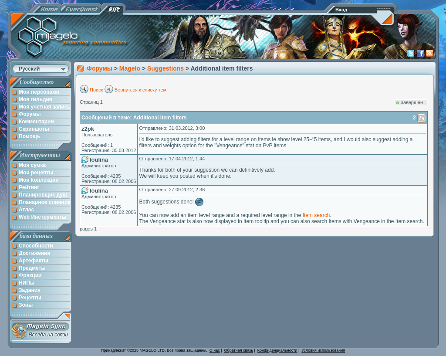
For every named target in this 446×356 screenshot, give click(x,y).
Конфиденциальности (277, 350)
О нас (214, 350)
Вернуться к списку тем (141, 89)
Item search (316, 215)
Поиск (96, 89)
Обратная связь (238, 350)
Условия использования (323, 350)
